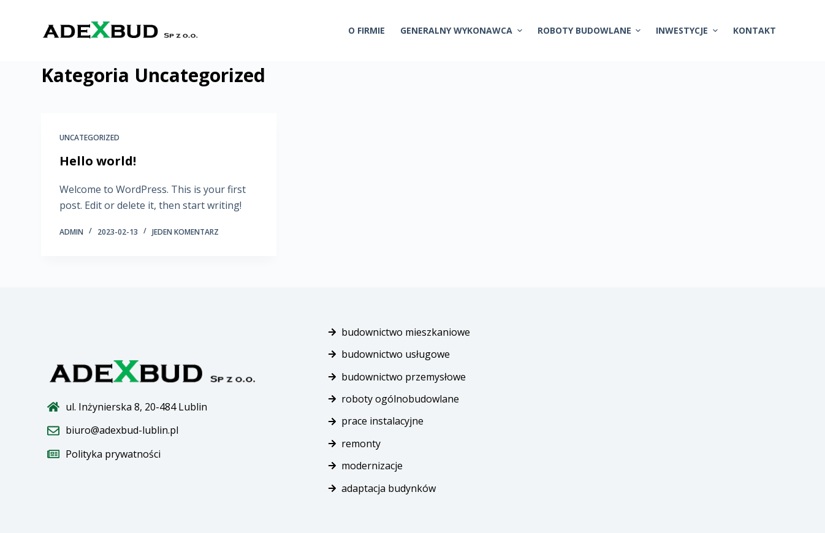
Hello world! (97, 161)
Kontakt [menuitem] (754, 30)
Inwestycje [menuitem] (688, 30)
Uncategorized (89, 137)
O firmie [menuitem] (366, 30)
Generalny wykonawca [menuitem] (462, 30)
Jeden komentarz (185, 232)
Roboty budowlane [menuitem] (591, 30)
